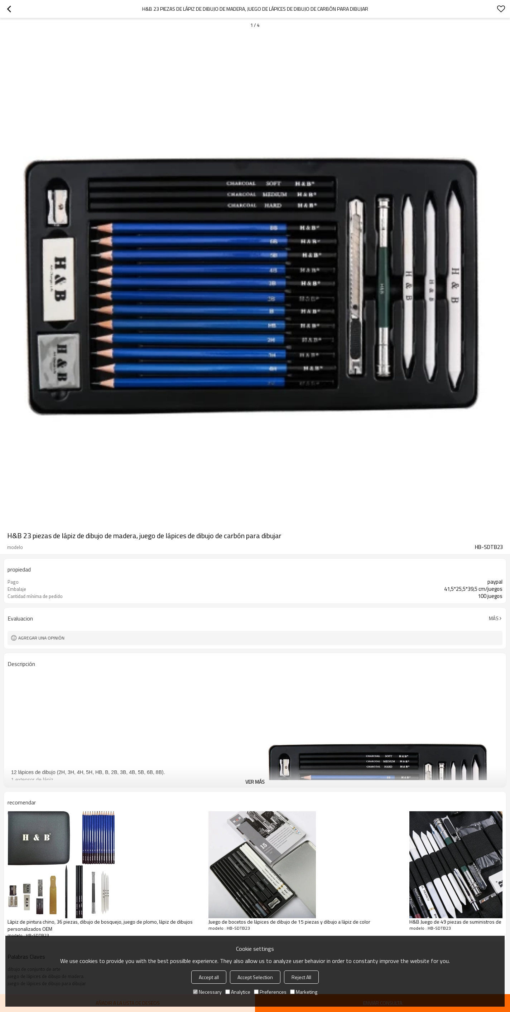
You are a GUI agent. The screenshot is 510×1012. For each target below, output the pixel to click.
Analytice (237, 992)
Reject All (301, 977)
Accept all (209, 977)
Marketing (303, 992)
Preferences (270, 992)
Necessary (207, 992)
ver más (255, 781)
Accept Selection (255, 977)
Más (494, 618)
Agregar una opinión (41, 637)
